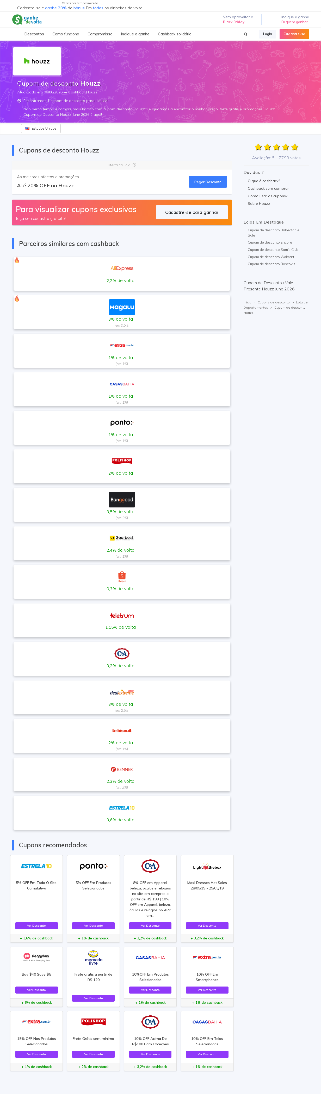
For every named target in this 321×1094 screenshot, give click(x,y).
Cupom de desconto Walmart (271, 257)
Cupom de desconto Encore (270, 242)
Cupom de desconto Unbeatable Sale (273, 232)
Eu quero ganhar (294, 22)
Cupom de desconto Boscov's (271, 264)
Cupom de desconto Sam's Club (273, 249)
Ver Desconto (36, 925)
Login (267, 34)
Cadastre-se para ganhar (192, 212)
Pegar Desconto (207, 182)
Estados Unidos (41, 128)
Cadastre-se (294, 34)
